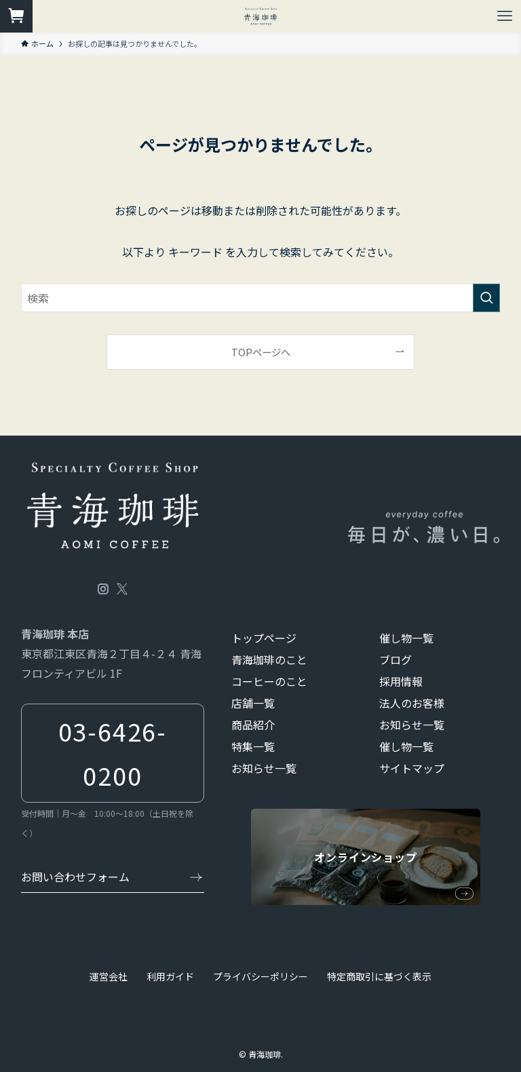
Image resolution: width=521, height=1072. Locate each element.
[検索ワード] (261, 298)
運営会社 (109, 976)
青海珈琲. (265, 1054)
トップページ (263, 638)
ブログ (395, 659)
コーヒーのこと (269, 681)
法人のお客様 (411, 703)
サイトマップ (411, 768)
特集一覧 (253, 746)
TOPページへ (260, 352)
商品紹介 (253, 724)
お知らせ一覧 (263, 768)
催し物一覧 (406, 638)
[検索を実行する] (486, 298)
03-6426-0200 (112, 752)
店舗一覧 (253, 703)
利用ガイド (170, 976)
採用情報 (401, 681)
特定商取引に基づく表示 (379, 976)
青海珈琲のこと (269, 659)
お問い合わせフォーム (75, 876)
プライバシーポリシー (260, 976)
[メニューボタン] (504, 16)
